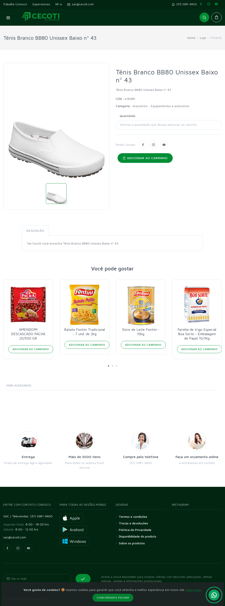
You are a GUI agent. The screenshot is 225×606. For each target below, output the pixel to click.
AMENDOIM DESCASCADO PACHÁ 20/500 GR (28, 333)
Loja (203, 38)
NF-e (58, 4)
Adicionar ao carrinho (145, 158)
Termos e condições (133, 516)
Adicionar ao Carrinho (31, 349)
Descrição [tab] (35, 230)
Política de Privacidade (135, 530)
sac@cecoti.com (80, 4)
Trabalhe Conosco (15, 4)
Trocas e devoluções (133, 523)
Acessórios (140, 106)
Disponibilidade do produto (137, 536)
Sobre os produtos (132, 543)
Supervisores (41, 4)
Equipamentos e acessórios (170, 106)
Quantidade (127, 116)
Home (191, 38)
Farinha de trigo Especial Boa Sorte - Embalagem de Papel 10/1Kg (197, 333)
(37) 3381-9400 (185, 4)
